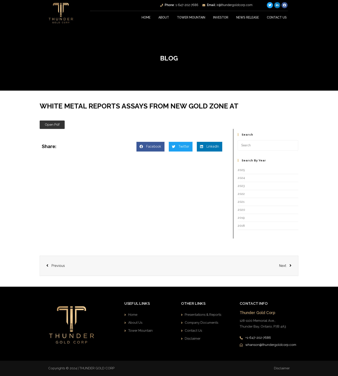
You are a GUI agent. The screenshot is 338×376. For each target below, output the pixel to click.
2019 (241, 217)
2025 (241, 170)
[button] (52, 125)
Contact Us (277, 17)
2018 (241, 225)
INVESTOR (220, 17)
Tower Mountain (191, 17)
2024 (241, 177)
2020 (241, 209)
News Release (247, 17)
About (163, 17)
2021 (241, 201)
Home (146, 17)
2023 (241, 185)
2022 (241, 193)
